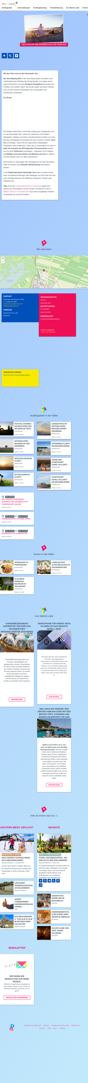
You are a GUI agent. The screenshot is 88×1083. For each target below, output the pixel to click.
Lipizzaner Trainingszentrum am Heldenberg (23, 885)
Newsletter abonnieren (17, 997)
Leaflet (77, 287)
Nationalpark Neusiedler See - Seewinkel (22, 443)
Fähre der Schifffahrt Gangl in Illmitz (59, 462)
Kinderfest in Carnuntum (14, 533)
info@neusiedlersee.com (11, 306)
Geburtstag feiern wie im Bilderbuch (58, 898)
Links (55, 1028)
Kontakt (42, 1028)
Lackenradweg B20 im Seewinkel (28, 186)
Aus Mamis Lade (72, 8)
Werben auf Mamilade (32, 1025)
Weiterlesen (17, 699)
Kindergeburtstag (40, 8)
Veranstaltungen (23, 8)
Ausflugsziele (7, 8)
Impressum (75, 1025)
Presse (46, 1025)
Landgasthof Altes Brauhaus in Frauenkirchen (61, 564)
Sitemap (62, 1028)
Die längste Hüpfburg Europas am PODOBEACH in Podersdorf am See (14, 501)
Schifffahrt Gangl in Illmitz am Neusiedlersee (61, 479)
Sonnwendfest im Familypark (16, 519)
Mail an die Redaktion (48, 332)
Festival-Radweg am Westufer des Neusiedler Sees (22, 426)
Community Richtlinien (60, 1025)
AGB (49, 1028)
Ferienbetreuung (56, 8)
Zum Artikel (54, 697)
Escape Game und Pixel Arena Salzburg (60, 930)
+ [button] (3, 258)
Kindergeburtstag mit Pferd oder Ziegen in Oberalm (61, 914)
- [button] (3, 261)
